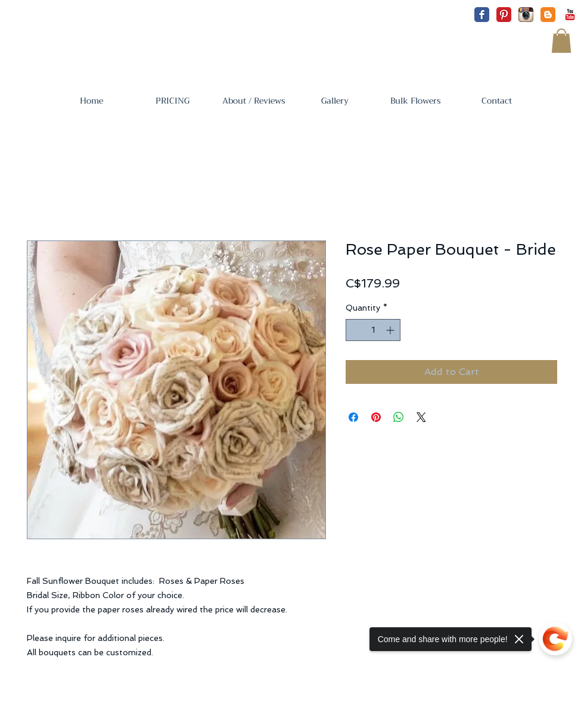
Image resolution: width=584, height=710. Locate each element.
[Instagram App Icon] (525, 14)
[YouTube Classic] (570, 14)
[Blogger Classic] (547, 14)
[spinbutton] (373, 330)
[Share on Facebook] (353, 417)
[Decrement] (354, 330)
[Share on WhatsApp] (399, 417)
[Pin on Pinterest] (376, 417)
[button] (561, 41)
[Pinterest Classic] (503, 14)
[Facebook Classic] (481, 14)
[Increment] (391, 330)
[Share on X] (421, 417)
